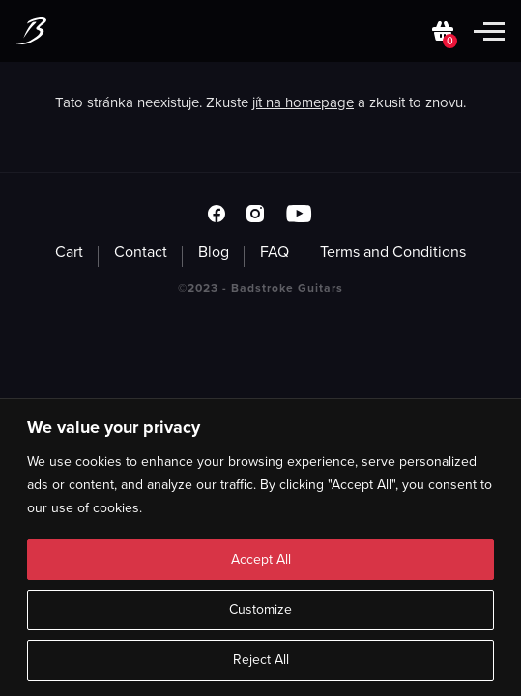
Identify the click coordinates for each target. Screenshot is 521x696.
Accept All (261, 559)
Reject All (261, 660)
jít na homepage (303, 102)
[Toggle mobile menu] (489, 31)
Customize (260, 609)
